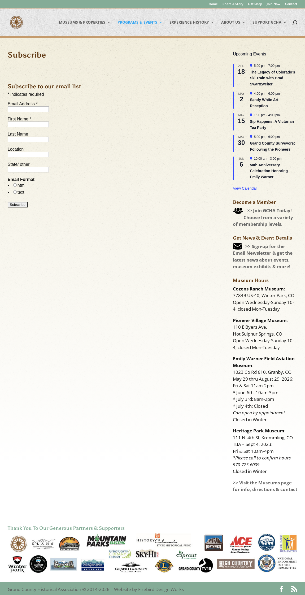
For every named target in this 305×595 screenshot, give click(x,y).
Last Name (18, 134)
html (21, 185)
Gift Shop (255, 4)
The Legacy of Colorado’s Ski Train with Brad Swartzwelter (272, 78)
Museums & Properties (82, 22)
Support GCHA (266, 22)
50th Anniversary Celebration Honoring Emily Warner (269, 171)
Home (213, 4)
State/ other (19, 164)
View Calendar (245, 188)
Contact (291, 4)
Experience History (189, 22)
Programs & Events (137, 22)
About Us (230, 22)
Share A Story (233, 4)
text (21, 192)
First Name (19, 119)
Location (16, 149)
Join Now (273, 4)
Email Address (23, 104)
